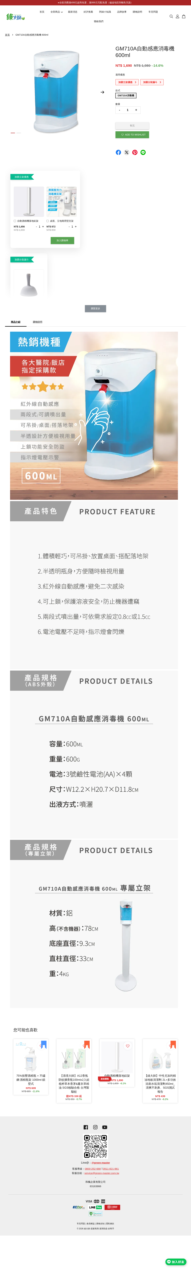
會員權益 (91, 1223)
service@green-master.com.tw (101, 1173)
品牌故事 (122, 11)
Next (102, 92)
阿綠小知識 (105, 11)
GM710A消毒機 (126, 95)
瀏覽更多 (95, 308)
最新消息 (72, 11)
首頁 (42, 11)
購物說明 (137, 11)
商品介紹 (15, 322)
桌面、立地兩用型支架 (60, 221)
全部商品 (57, 11)
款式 (117, 90)
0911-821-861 (111, 1168)
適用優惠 (120, 74)
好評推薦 (88, 11)
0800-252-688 (93, 1168)
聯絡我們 (98, 21)
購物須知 (100, 1223)
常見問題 (153, 11)
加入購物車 (62, 240)
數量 (117, 104)
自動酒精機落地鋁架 (26, 221)
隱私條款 (110, 1223)
